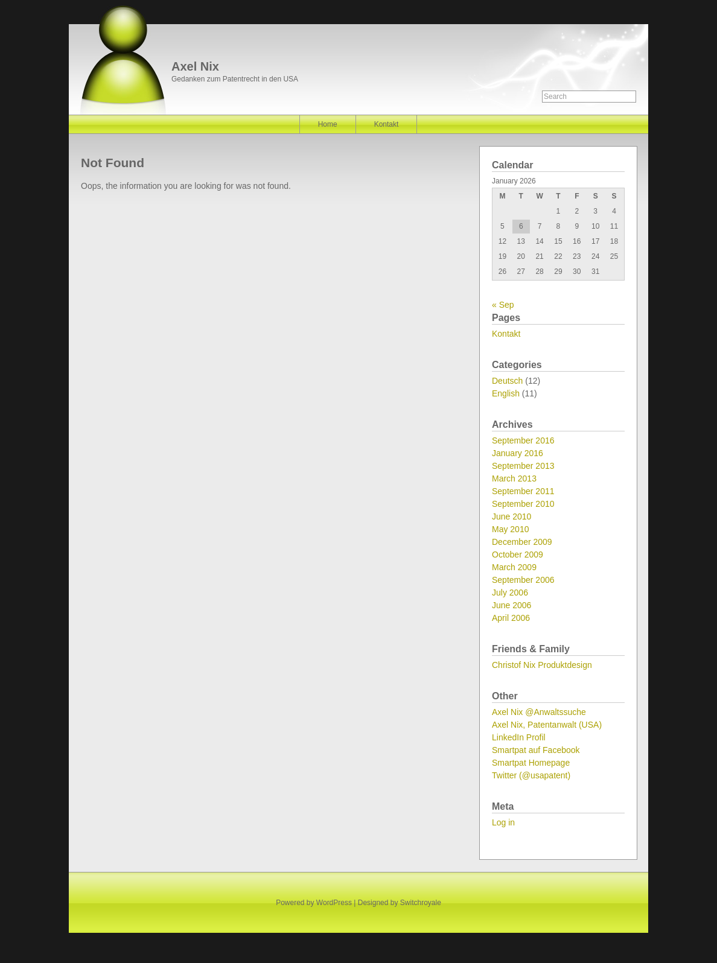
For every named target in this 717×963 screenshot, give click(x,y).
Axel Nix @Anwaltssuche (539, 712)
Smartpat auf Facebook (536, 750)
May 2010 (510, 529)
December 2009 (522, 542)
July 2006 (510, 592)
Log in (503, 822)
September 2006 (523, 580)
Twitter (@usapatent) (531, 775)
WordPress (334, 902)
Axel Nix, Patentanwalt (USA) (547, 724)
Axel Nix (195, 66)
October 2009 (517, 554)
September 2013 (523, 466)
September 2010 (523, 504)
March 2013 (514, 478)
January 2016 (517, 453)
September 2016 (523, 440)
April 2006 (511, 618)
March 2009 (514, 567)
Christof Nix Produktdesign (542, 665)
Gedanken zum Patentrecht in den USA (234, 79)
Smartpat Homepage (531, 763)
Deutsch (507, 381)
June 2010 (511, 516)
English (506, 393)
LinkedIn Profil (519, 737)
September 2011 (523, 491)
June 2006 (511, 605)
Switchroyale (420, 902)
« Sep (503, 305)
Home (327, 124)
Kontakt (386, 124)
